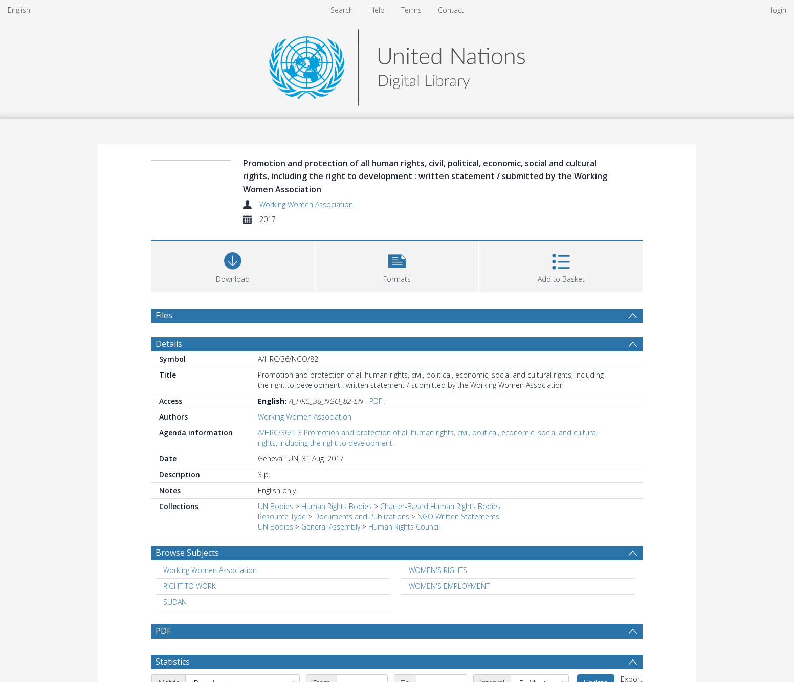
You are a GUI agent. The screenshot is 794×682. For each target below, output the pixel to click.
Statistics (173, 661)
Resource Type (282, 516)
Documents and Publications (361, 516)
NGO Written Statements (458, 516)
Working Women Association (306, 204)
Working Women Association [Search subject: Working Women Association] (210, 570)
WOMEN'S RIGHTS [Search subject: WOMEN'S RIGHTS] (438, 570)
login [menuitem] (778, 10)
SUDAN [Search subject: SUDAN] (175, 602)
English (19, 10)
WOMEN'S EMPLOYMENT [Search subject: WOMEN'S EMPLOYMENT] (449, 586)
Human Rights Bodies (336, 506)
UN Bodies (275, 506)
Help (377, 10)
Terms (411, 10)
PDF (375, 401)
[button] (397, 265)
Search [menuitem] (341, 10)
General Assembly (330, 527)
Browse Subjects (187, 552)
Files (164, 315)
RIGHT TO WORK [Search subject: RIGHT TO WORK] (189, 586)
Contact (451, 10)
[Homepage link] (397, 65)
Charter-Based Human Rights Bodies (440, 506)
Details (169, 343)
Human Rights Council (404, 527)
